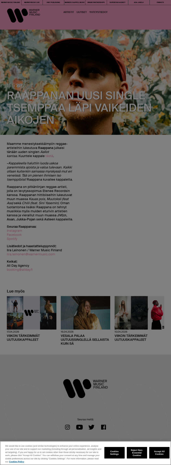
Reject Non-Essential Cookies (137, 453)
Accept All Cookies (159, 452)
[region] (85, 453)
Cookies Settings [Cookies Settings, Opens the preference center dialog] (114, 452)
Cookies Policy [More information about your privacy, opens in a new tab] (16, 461)
